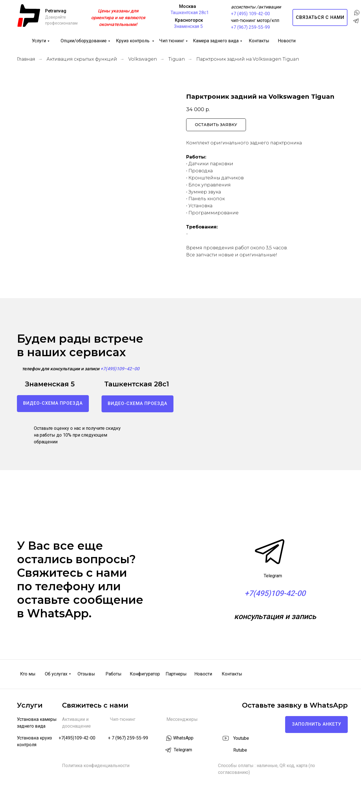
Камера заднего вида (216, 40)
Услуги (39, 40)
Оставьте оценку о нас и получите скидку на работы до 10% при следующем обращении (77, 435)
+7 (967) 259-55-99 (250, 27)
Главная (26, 59)
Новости (287, 40)
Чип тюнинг (171, 40)
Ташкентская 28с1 (190, 12)
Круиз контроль (133, 40)
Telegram (273, 575)
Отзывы (86, 674)
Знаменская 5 (188, 26)
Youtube (241, 738)
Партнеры (176, 674)
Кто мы (28, 674)
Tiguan (176, 59)
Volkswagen (142, 59)
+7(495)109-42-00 (77, 738)
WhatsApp (183, 738)
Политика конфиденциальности (95, 765)
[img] (225, 750)
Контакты (259, 40)
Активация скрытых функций (82, 59)
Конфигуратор (145, 674)
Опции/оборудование (84, 40)
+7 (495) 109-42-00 (250, 13)
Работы (113, 674)
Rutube (240, 750)
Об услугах (56, 674)
